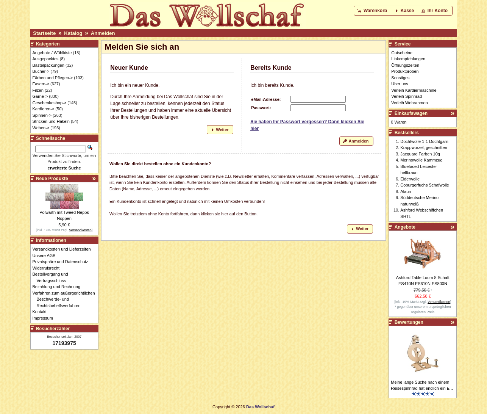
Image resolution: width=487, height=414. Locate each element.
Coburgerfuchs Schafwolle (424, 185)
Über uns (399, 84)
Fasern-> (41, 84)
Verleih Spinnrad (406, 96)
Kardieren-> (44, 109)
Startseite (44, 33)
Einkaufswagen (411, 113)
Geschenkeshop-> (50, 102)
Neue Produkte (52, 178)
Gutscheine (401, 52)
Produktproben (404, 71)
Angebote (405, 227)
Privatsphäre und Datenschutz (62, 261)
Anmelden (103, 33)
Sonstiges (400, 77)
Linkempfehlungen (408, 58)
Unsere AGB (46, 255)
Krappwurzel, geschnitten (423, 147)
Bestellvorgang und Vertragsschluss (52, 277)
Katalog (73, 33)
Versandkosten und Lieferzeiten (64, 249)
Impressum (45, 318)
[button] (373, 11)
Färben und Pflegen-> (53, 77)
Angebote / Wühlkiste (52, 52)
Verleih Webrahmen (409, 102)
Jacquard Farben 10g (420, 154)
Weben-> (41, 127)
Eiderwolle (410, 179)
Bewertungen (409, 322)
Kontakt (42, 311)
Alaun (405, 191)
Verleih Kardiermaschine (413, 90)
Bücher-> (41, 71)
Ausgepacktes (46, 58)
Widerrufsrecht (48, 268)
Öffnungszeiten (405, 65)
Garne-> (40, 96)
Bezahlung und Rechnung (59, 286)
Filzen (38, 90)
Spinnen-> (42, 115)
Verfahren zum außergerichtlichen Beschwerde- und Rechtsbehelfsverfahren (66, 299)
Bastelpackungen (48, 65)
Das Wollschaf (260, 407)
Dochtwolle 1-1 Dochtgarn (424, 141)
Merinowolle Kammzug (421, 160)
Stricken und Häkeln (51, 121)
